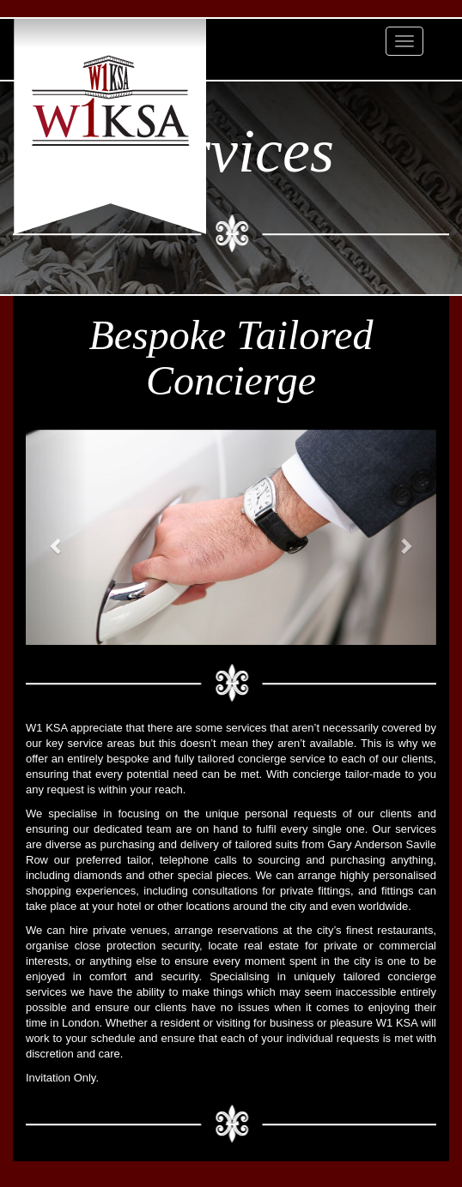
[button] (57, 538)
